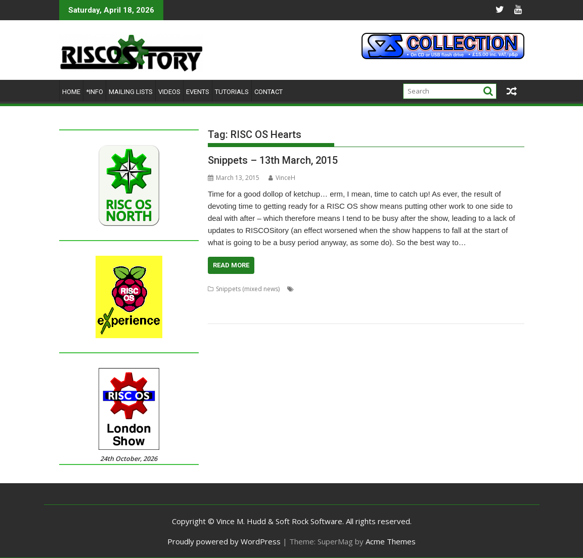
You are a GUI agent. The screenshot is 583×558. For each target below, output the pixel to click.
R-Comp (219, 313)
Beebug (356, 289)
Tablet (489, 313)
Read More (231, 265)
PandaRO (391, 301)
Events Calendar (303, 301)
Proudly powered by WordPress (224, 541)
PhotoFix (502, 301)
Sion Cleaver (458, 313)
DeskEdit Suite (228, 301)
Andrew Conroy (318, 289)
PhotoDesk (470, 301)
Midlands (343, 301)
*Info (94, 92)
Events (197, 92)
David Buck (488, 289)
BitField (422, 289)
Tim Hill (513, 313)
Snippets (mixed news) (248, 289)
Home (71, 92)
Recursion (249, 313)
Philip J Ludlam (430, 301)
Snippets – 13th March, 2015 (273, 160)
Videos (169, 92)
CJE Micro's (452, 289)
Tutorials (232, 92)
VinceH (281, 177)
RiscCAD (425, 313)
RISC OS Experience (335, 313)
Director (264, 301)
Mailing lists (131, 92)
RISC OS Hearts (388, 313)
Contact (268, 92)
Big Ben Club (390, 289)
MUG (367, 301)
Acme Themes (391, 541)
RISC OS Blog (285, 313)
